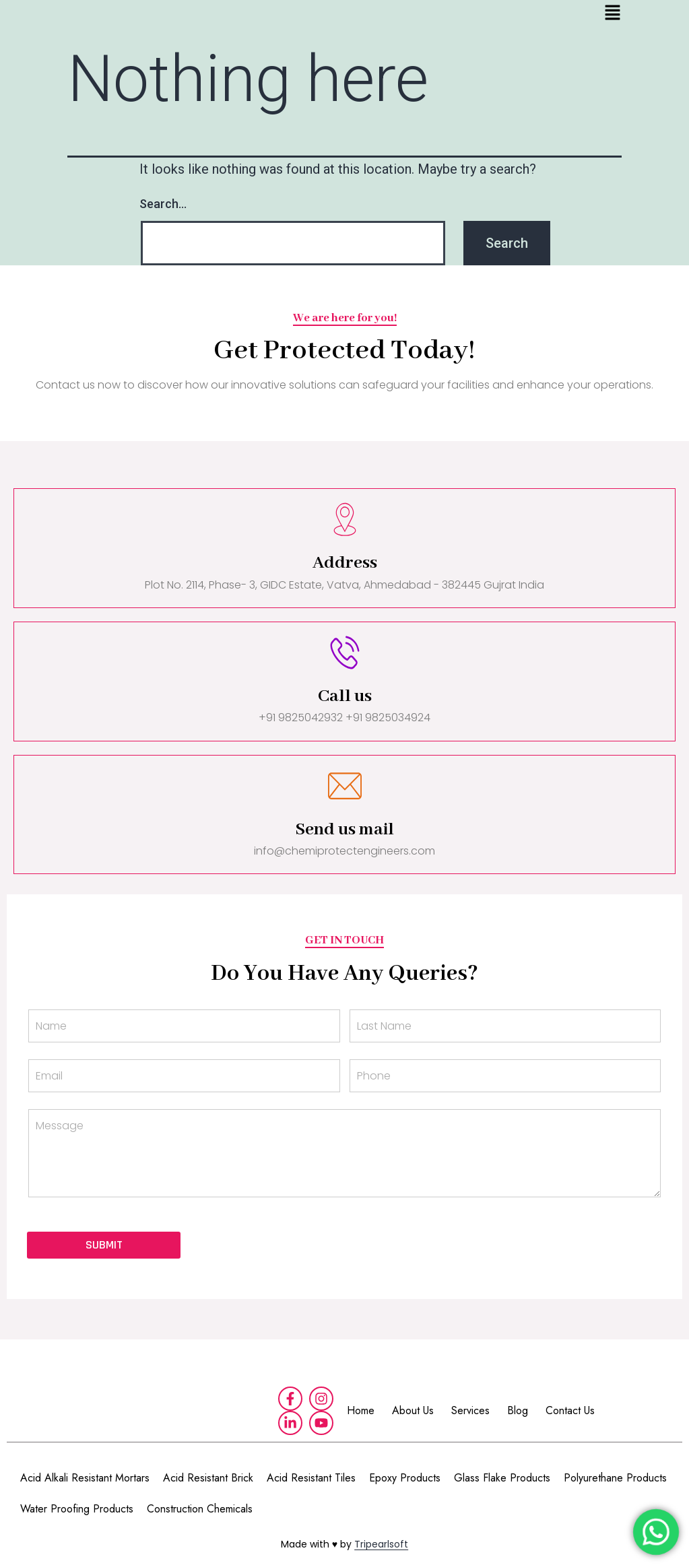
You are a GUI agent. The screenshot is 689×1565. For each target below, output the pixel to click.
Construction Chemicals (200, 1509)
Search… (163, 204)
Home (360, 1410)
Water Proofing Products (76, 1509)
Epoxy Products (404, 1478)
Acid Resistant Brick (208, 1478)
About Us (413, 1410)
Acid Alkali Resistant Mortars (85, 1478)
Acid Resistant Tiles (311, 1478)
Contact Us (570, 1410)
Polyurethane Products (615, 1478)
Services (470, 1410)
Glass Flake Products (502, 1478)
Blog (517, 1410)
